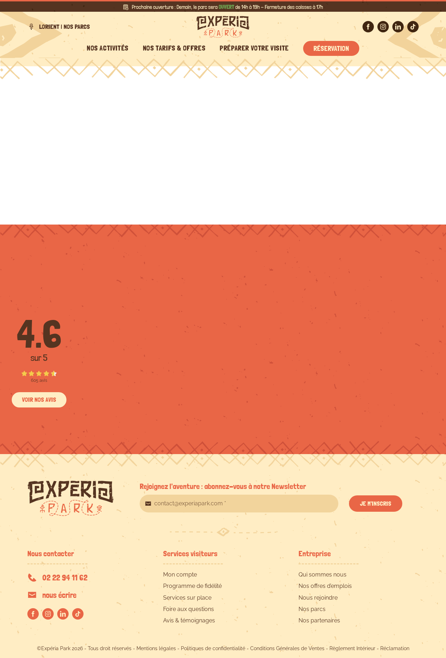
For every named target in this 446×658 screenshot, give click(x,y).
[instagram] (383, 26)
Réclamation (394, 648)
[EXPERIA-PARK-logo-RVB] (222, 18)
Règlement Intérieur (352, 648)
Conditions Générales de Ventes (287, 648)
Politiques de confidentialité (213, 648)
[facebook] (368, 26)
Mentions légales (156, 648)
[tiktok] (413, 26)
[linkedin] (398, 26)
